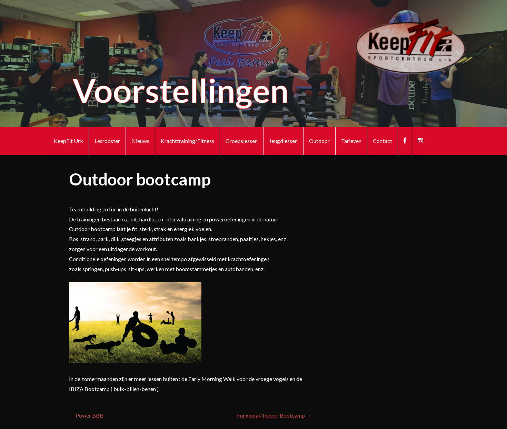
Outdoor (319, 140)
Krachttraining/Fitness (187, 140)
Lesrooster (107, 140)
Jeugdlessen (283, 140)
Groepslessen (242, 140)
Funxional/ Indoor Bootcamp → (274, 415)
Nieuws (140, 140)
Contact (382, 140)
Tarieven (351, 140)
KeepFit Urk (68, 140)
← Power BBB (86, 415)
